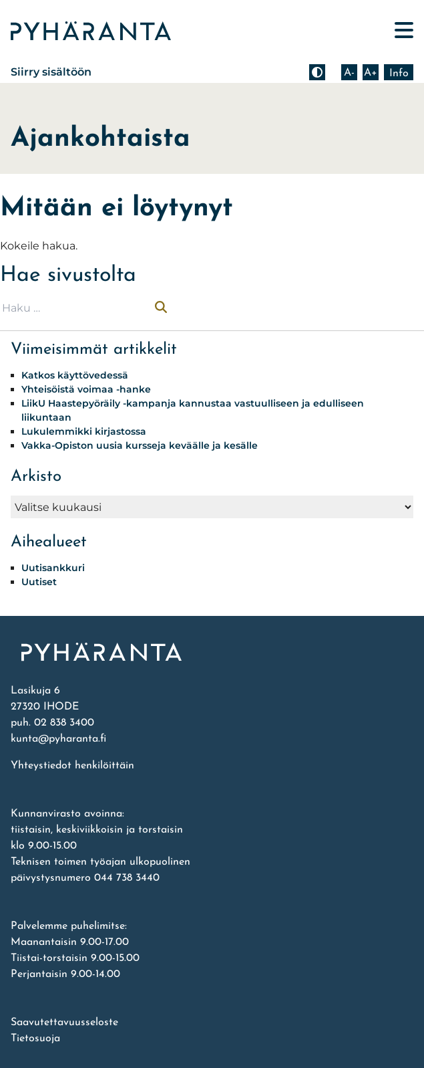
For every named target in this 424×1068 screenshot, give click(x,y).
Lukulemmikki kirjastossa (83, 431)
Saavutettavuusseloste (64, 1022)
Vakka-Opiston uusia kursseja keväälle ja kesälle (139, 445)
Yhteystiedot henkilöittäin (72, 765)
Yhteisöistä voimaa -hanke (86, 389)
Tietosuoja (35, 1038)
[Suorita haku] (161, 308)
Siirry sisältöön (51, 72)
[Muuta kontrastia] (317, 72)
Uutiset (39, 582)
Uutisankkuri (53, 568)
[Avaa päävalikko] (404, 30)
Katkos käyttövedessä (74, 375)
